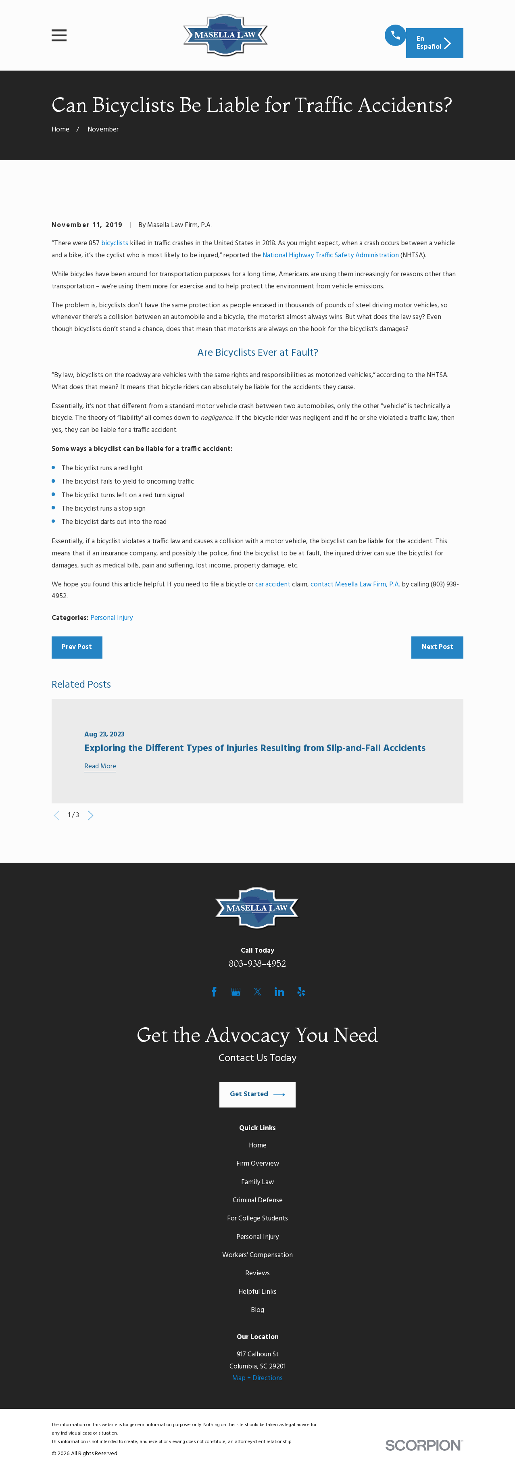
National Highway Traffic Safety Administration (331, 255)
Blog (257, 1310)
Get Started (258, 1095)
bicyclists (114, 243)
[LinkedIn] (279, 992)
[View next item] (91, 815)
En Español (435, 42)
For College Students (257, 1218)
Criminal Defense (258, 1200)
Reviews (257, 1273)
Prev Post (77, 647)
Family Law (257, 1182)
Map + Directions (257, 1378)
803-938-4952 (257, 963)
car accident (272, 584)
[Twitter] (258, 992)
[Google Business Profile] (236, 992)
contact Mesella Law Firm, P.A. (355, 584)
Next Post (437, 647)
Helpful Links (257, 1292)
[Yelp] (301, 992)
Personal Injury (111, 618)
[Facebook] (214, 992)
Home (258, 1145)
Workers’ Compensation (257, 1255)
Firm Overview (257, 1163)
